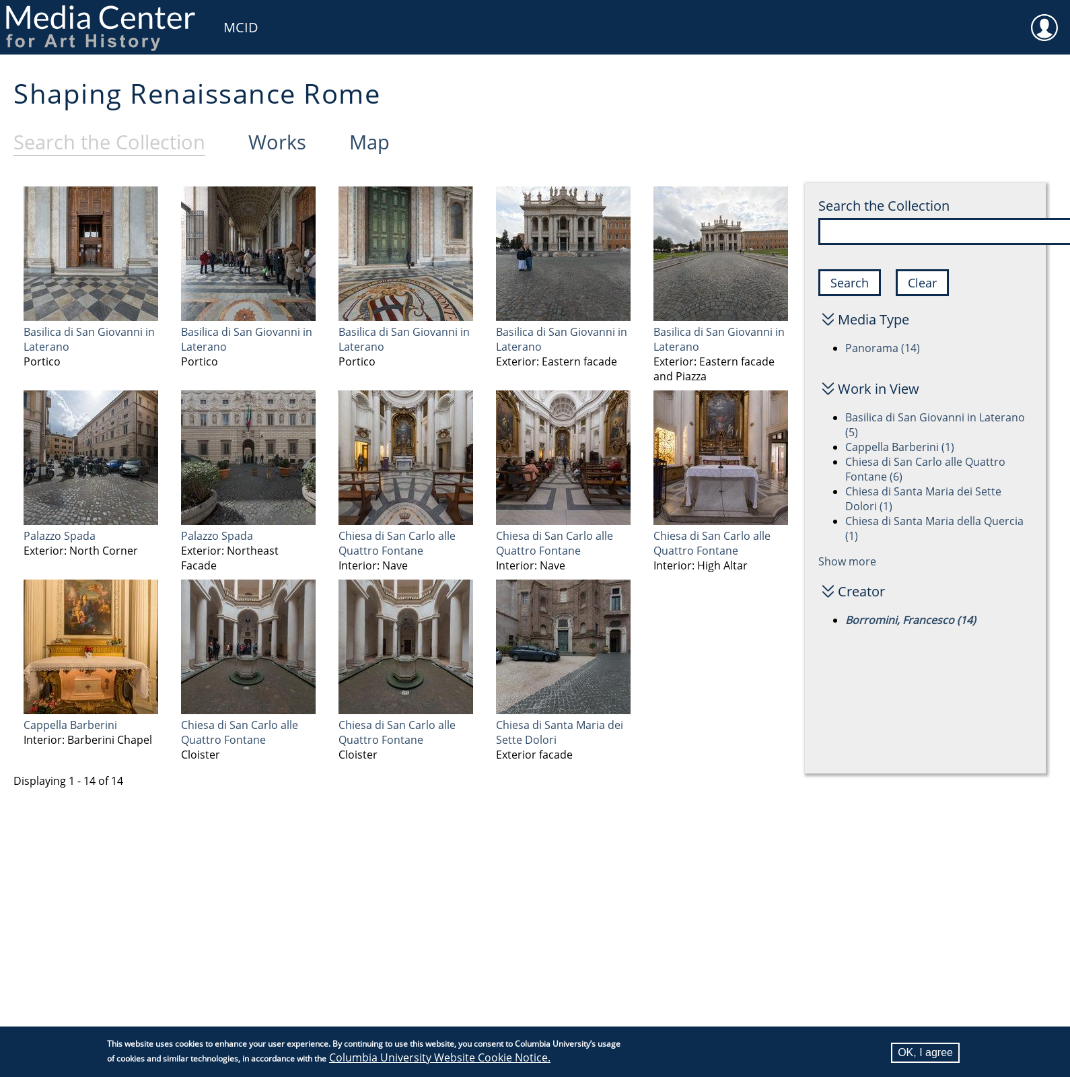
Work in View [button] (878, 389)
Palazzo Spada (60, 535)
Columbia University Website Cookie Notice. (439, 1057)
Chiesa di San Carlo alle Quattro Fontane (397, 543)
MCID (240, 27)
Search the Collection (884, 206)
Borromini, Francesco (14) (910, 620)
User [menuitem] (1044, 18)
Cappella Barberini (70, 725)
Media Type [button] (873, 319)
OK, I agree (925, 1052)
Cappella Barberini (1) (899, 447)
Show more (847, 561)
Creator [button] (861, 591)
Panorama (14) (882, 348)
